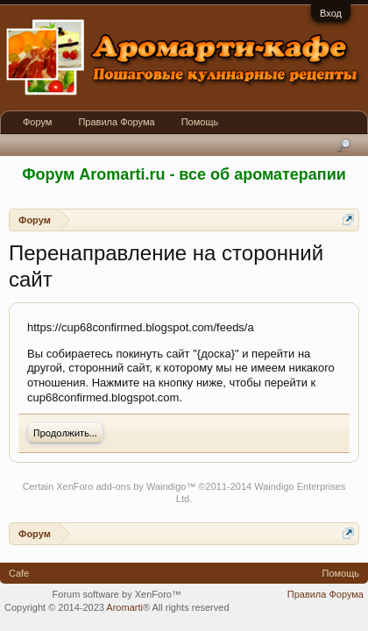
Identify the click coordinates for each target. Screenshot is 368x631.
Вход (331, 13)
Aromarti (124, 607)
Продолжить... (65, 433)
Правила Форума (116, 122)
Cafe (19, 573)
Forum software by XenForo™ (117, 594)
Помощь (200, 122)
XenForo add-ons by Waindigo (121, 486)
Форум (37, 122)
